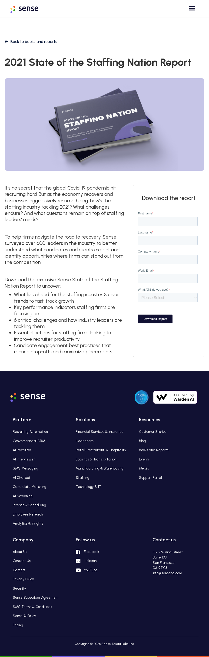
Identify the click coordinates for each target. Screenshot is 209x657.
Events (144, 459)
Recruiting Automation (30, 432)
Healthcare (85, 441)
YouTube (91, 570)
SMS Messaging (25, 468)
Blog (142, 441)
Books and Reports (153, 450)
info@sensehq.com (167, 573)
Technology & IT (88, 487)
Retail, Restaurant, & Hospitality (101, 450)
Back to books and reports (33, 41)
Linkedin (90, 561)
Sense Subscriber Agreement (36, 597)
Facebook (91, 552)
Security (19, 588)
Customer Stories (152, 432)
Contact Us (21, 561)
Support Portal (150, 478)
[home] (27, 7)
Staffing (82, 478)
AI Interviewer (24, 459)
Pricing (18, 625)
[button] (191, 10)
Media (144, 468)
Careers (19, 570)
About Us (20, 552)
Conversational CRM (29, 441)
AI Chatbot (21, 478)
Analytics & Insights (28, 523)
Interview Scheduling (29, 505)
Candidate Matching (29, 487)
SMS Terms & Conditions (32, 607)
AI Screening (23, 496)
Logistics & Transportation (96, 459)
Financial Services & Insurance (99, 432)
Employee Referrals (28, 514)
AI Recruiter (22, 450)
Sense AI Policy (24, 616)
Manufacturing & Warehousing (99, 468)
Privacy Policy (23, 579)
